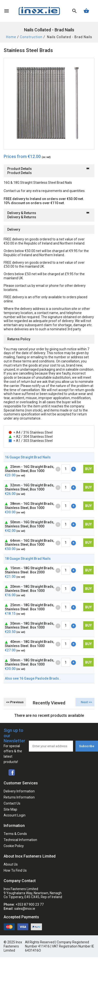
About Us (11, 864)
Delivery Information (19, 791)
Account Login (14, 815)
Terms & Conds (15, 834)
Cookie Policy (14, 846)
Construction (31, 37)
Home (11, 37)
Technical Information (20, 840)
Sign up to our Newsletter (14, 746)
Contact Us (12, 803)
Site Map (10, 809)
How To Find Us (15, 870)
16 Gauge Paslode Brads (39, 678)
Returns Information (19, 797)
